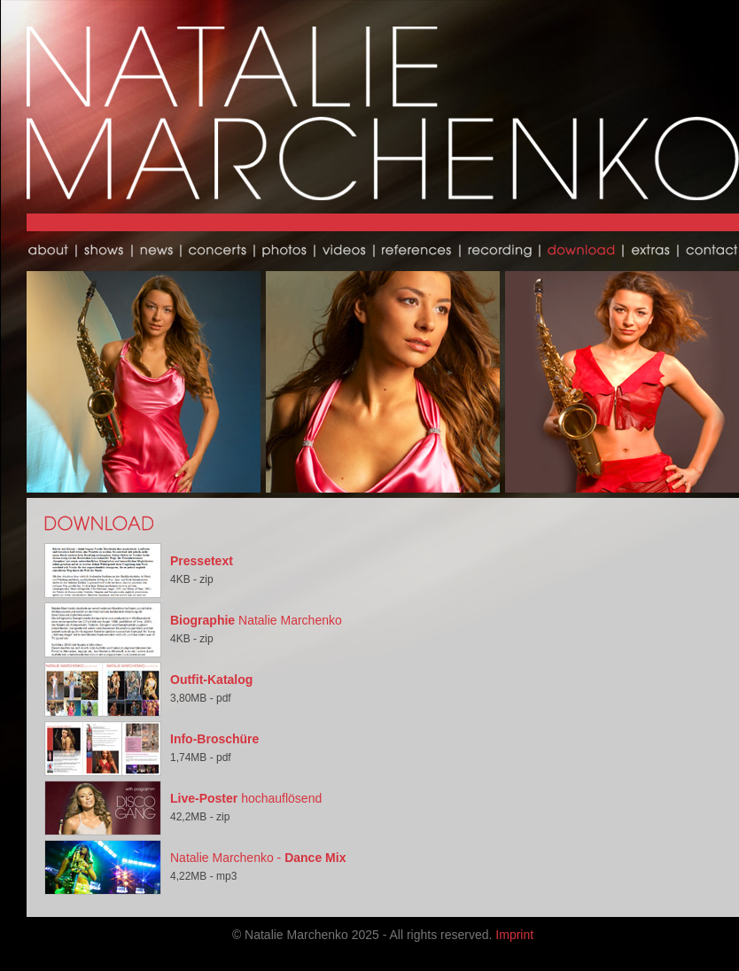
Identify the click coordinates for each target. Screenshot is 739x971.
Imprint (514, 935)
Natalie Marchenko (256, 620)
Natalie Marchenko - (258, 858)
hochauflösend (246, 798)
